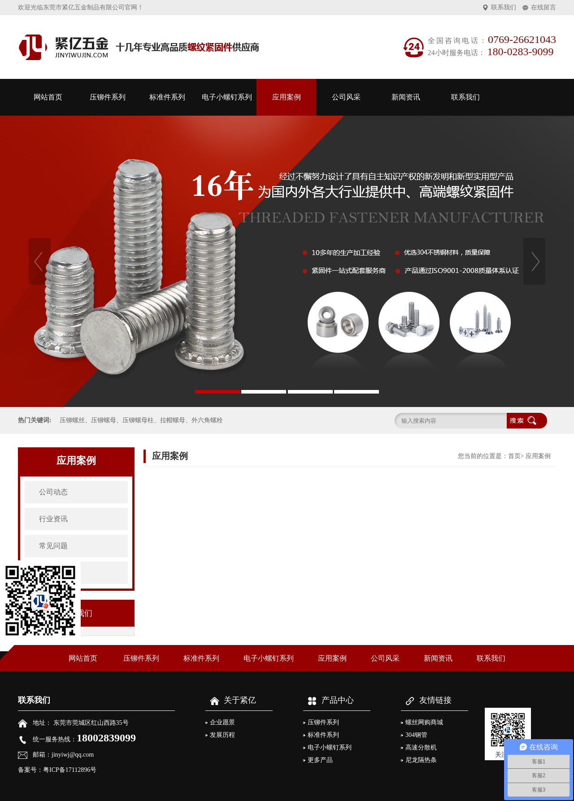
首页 (514, 456)
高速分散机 (421, 747)
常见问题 (53, 546)
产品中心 (328, 700)
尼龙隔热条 (421, 760)
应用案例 (286, 97)
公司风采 (346, 97)
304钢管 (416, 735)
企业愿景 (222, 722)
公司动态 (53, 492)
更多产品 (320, 760)
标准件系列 (167, 97)
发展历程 (222, 735)
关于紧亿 (230, 700)
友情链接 (426, 700)
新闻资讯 (405, 97)
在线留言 (543, 7)
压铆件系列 (108, 97)
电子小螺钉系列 (227, 97)
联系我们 (503, 7)
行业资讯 (53, 519)
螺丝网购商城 (424, 722)
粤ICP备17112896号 (69, 769)
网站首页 (48, 97)
